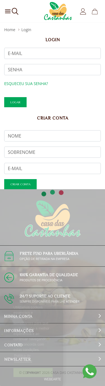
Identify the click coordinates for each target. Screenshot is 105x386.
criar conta (20, 184)
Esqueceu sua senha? (26, 83)
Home (9, 29)
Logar (15, 102)
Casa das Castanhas (68, 372)
